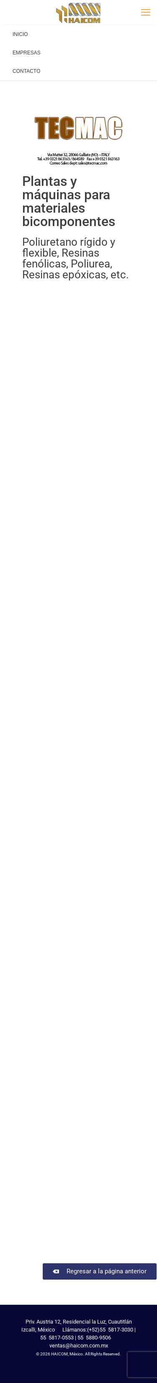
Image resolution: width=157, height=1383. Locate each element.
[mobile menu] (146, 12)
